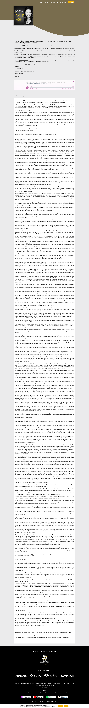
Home (40, 2)
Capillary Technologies (41, 689)
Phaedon (53, 689)
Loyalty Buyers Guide (43, 683)
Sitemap (31, 685)
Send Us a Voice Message (44, 685)
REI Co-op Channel (19, 73)
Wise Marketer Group (24, 692)
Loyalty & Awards (65, 692)
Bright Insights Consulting (48, 692)
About (21, 683)
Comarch (49, 689)
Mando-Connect (39, 692)
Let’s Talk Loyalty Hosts (68, 683)
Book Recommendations (55, 685)
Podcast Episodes (61, 2)
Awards (36, 683)
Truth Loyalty (31, 692)
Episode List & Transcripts (28, 683)
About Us (46, 2)
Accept (59, 706)
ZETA (34, 689)
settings (51, 706)
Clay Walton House (23, 60)
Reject (66, 706)
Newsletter (71, 2)
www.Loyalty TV (48, 45)
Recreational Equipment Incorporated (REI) (24, 71)
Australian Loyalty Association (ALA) (44, 694)
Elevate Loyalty (58, 692)
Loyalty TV (53, 2)
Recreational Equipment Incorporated (25, 50)
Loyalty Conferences (53, 683)
